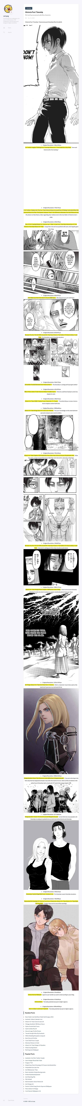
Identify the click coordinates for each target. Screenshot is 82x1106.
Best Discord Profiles (31, 1038)
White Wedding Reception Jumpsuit (35, 1036)
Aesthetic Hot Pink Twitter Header (35, 1058)
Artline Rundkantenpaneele (32, 1074)
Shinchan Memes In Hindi (32, 1043)
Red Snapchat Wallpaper (32, 1050)
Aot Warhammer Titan (31, 1070)
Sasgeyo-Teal (29, 1062)
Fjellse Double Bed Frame (32, 1026)
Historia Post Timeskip (34, 12)
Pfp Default (28, 1079)
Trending (28, 8)
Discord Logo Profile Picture (33, 1031)
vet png (6, 16)
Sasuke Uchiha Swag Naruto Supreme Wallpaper (38, 1086)
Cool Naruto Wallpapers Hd (33, 1091)
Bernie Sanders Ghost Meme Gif (34, 1081)
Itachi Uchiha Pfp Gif (31, 1028)
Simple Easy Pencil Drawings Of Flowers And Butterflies (40, 1065)
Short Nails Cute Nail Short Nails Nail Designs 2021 (39, 1017)
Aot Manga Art (29, 1084)
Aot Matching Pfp (30, 1077)
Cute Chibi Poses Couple (32, 1040)
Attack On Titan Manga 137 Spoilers (35, 1045)
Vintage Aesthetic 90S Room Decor (35, 1024)
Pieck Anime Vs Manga (31, 1088)
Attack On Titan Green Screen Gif (34, 1021)
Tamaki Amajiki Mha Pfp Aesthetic (34, 1033)
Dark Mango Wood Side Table (33, 1060)
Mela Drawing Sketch (31, 1047)
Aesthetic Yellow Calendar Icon (33, 1019)
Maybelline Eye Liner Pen (32, 1067)
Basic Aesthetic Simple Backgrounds (35, 1072)
